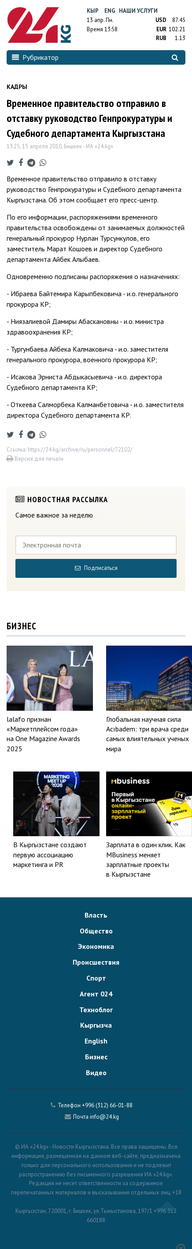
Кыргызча (96, 1025)
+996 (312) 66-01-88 (107, 1105)
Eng (109, 11)
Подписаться (96, 568)
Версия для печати (35, 459)
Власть (96, 915)
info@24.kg (104, 1116)
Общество (96, 930)
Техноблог (96, 1009)
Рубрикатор (35, 57)
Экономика (96, 946)
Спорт (96, 977)
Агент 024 (96, 993)
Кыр (93, 11)
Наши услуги (138, 11)
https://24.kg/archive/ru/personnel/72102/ (80, 449)
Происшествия (96, 962)
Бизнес (96, 1056)
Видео (96, 1072)
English (96, 1040)
